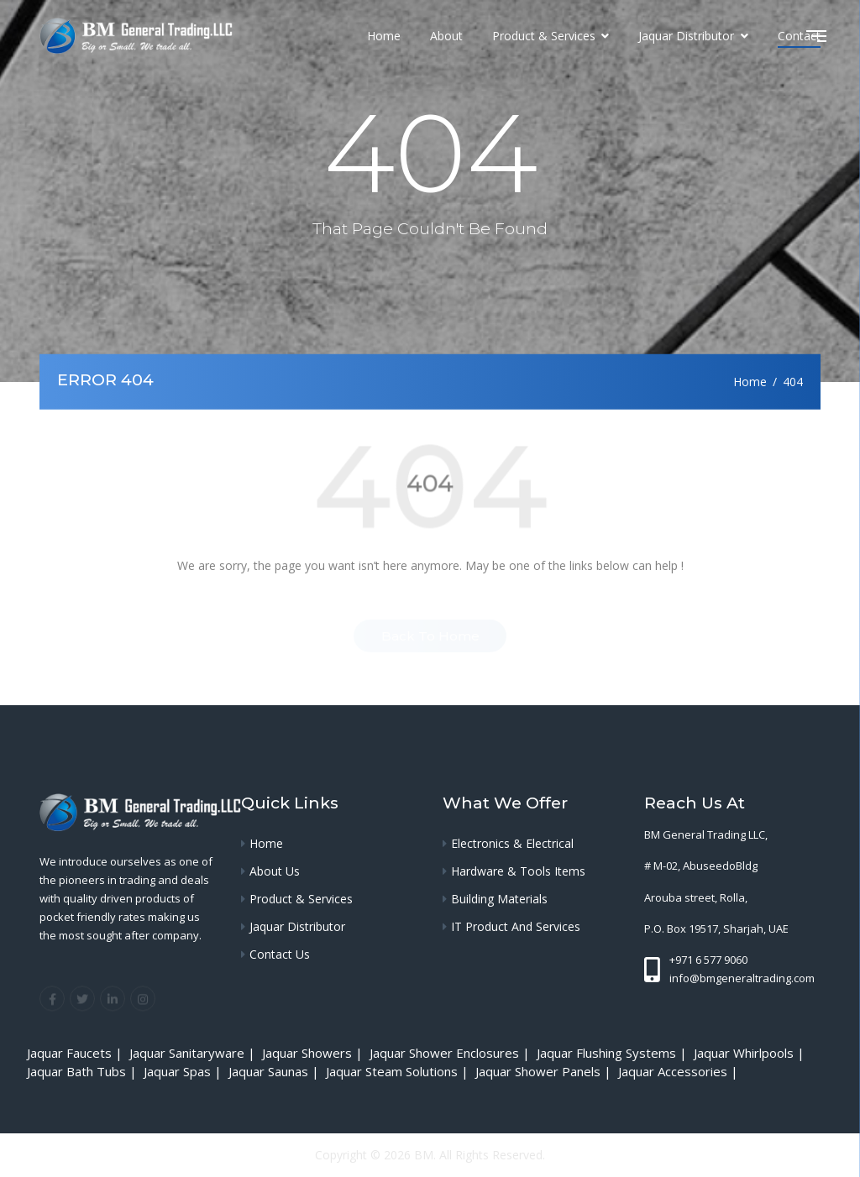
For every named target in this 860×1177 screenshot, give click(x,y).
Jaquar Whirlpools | (751, 1052)
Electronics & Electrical (512, 843)
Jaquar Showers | (314, 1052)
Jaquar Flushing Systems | (613, 1052)
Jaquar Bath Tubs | (83, 1071)
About (446, 36)
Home (384, 36)
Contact (799, 36)
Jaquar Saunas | (275, 1071)
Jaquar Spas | (184, 1071)
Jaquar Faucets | (76, 1052)
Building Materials (499, 899)
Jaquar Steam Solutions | (399, 1071)
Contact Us (279, 954)
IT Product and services (515, 926)
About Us (274, 871)
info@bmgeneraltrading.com (742, 978)
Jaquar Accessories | (680, 1071)
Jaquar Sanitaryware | (194, 1052)
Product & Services (545, 36)
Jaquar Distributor (687, 36)
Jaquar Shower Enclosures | (451, 1052)
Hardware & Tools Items (518, 871)
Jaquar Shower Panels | (545, 1071)
